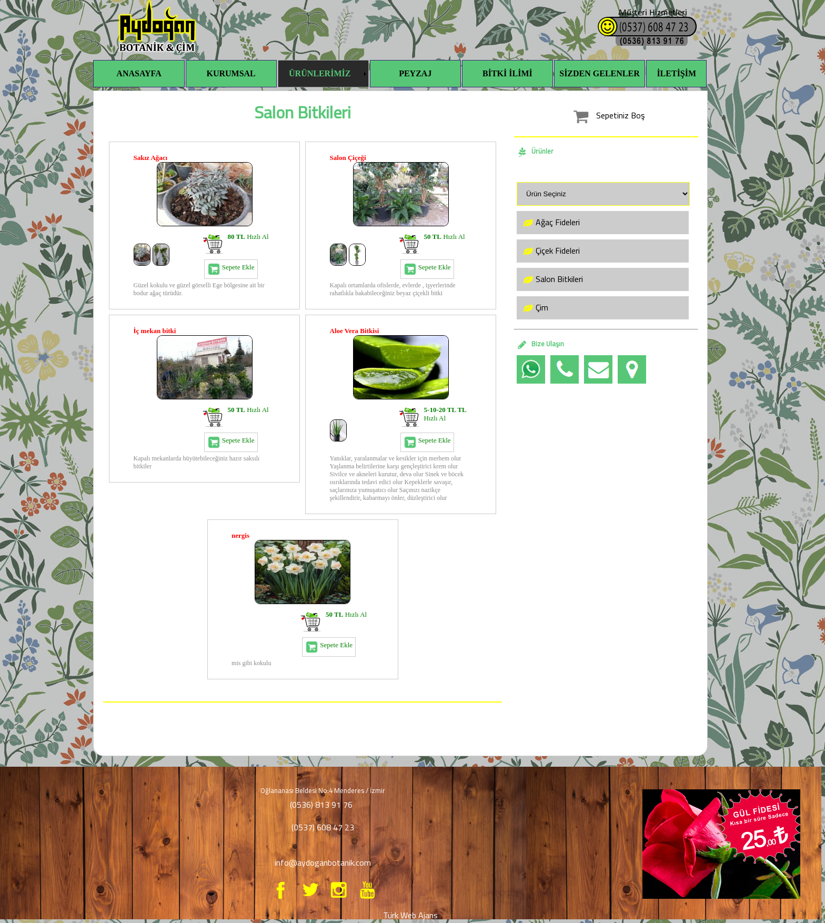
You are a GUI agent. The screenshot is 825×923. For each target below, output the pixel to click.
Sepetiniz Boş (606, 115)
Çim (534, 307)
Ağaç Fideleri (550, 222)
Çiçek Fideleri (550, 251)
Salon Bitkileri (551, 279)
